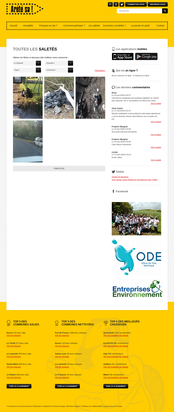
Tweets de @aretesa (120, 177)
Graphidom (46, 406)
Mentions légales (73, 406)
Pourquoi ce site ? (48, 25)
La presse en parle (140, 25)
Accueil (13, 25)
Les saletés (94, 25)
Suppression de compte (113, 406)
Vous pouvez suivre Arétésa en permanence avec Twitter (134, 180)
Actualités (28, 25)
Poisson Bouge (59, 406)
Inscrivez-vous (157, 4)
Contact (160, 25)
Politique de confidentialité (91, 406)
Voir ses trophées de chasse (115, 335)
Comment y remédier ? (114, 25)
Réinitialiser (100, 70)
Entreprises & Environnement (19, 406)
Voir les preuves (14, 335)
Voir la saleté (156, 103)
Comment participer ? (74, 25)
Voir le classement (19, 386)
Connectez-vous (136, 4)
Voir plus (59, 168)
